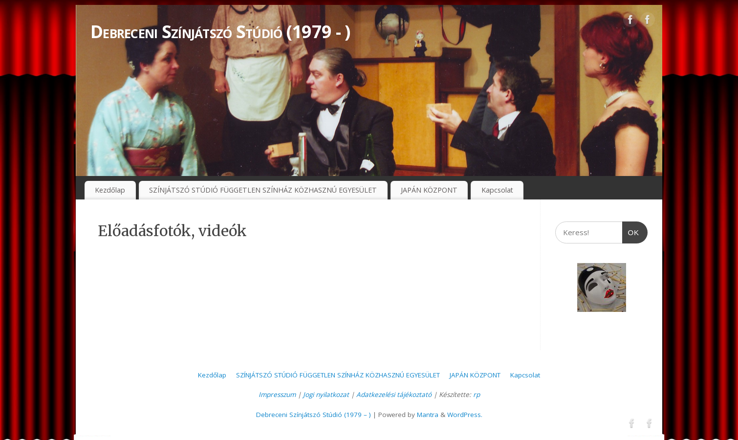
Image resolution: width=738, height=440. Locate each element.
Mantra (427, 414)
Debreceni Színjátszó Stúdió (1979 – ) (313, 414)
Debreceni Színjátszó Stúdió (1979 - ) (220, 32)
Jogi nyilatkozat (326, 394)
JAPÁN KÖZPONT (429, 190)
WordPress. (464, 414)
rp (476, 394)
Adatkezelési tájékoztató (394, 394)
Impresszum (277, 394)
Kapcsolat (497, 190)
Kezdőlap (110, 190)
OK (631, 229)
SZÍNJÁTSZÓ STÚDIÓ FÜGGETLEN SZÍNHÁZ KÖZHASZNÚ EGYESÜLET (263, 190)
